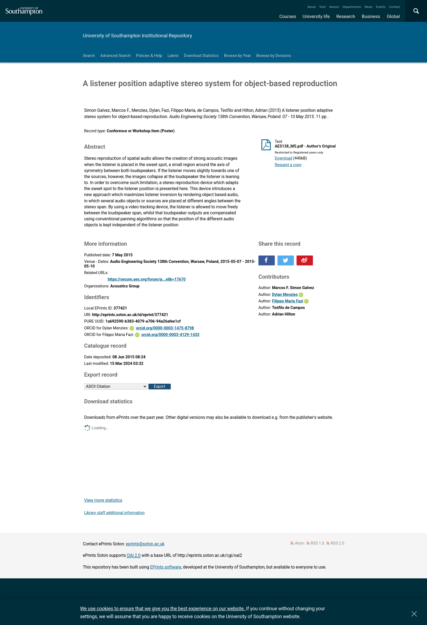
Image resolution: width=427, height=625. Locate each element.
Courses (287, 16)
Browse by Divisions (273, 55)
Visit (322, 7)
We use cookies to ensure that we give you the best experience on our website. (163, 608)
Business (371, 16)
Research (345, 16)
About (311, 7)
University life (316, 16)
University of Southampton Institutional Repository (137, 35)
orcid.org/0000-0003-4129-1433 (170, 334)
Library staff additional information (114, 512)
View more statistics (103, 500)
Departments (352, 7)
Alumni (334, 7)
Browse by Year (237, 55)
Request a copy (288, 165)
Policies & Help (149, 55)
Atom (299, 543)
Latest (172, 55)
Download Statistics (201, 55)
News (368, 7)
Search (89, 55)
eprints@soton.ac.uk (145, 543)
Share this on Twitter (285, 260)
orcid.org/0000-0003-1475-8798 (165, 328)
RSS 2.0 (337, 543)
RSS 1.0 (317, 543)
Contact (394, 7)
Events (381, 7)
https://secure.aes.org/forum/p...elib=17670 (146, 279)
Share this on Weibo (305, 260)
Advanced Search (115, 55)
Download (283, 158)
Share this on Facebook (266, 260)
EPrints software (165, 567)
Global (393, 16)
